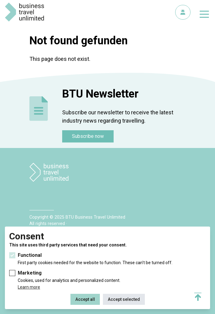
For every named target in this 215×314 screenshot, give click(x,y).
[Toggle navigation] (204, 15)
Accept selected (124, 299)
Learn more (29, 287)
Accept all (85, 299)
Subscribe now (88, 136)
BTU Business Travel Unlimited (24, 12)
